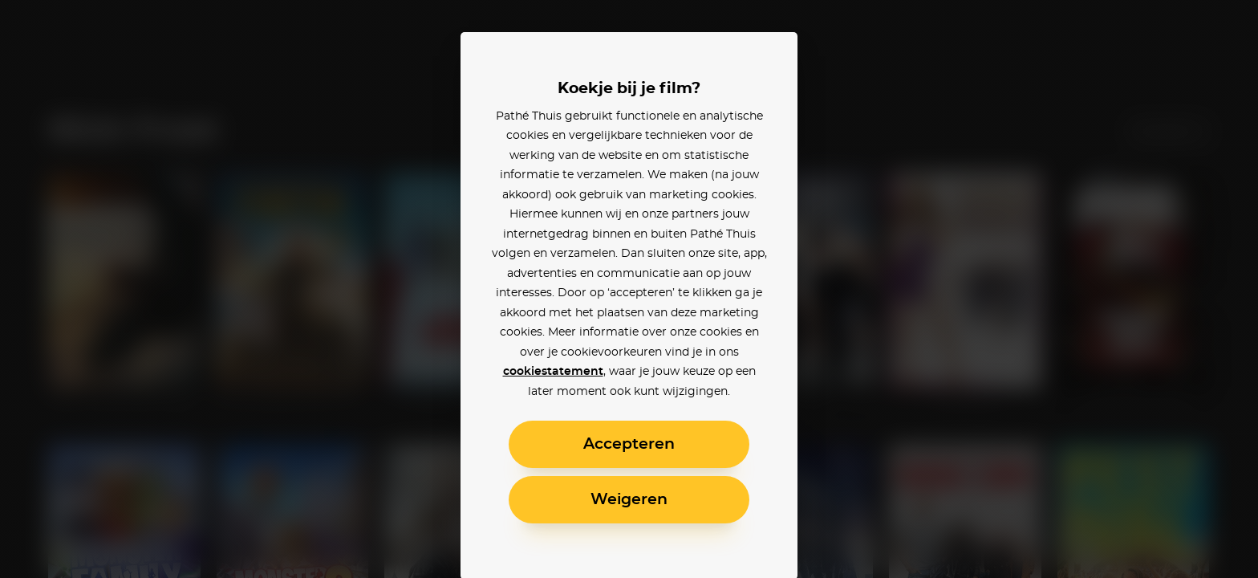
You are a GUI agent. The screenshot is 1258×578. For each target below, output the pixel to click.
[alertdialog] (629, 289)
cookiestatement (553, 371)
